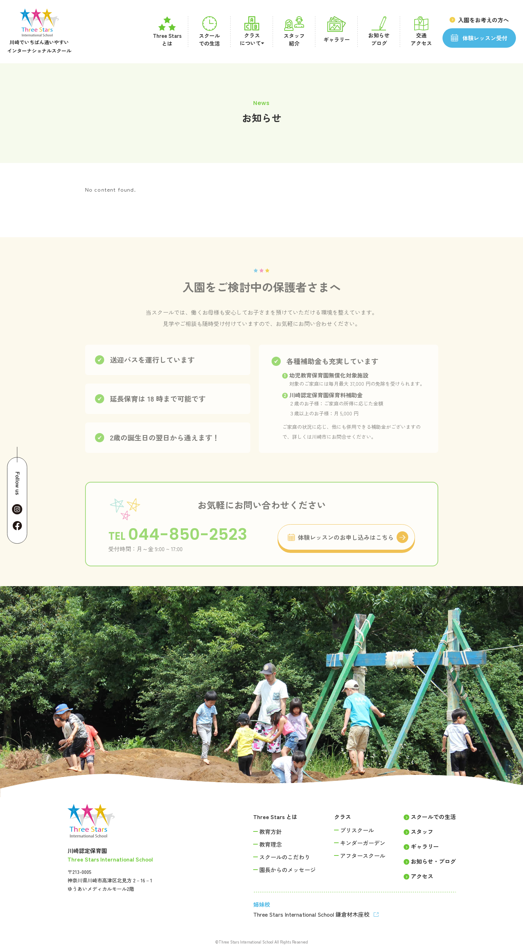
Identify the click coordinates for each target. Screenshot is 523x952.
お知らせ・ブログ (433, 861)
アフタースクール (362, 855)
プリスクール (357, 830)
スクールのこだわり (284, 857)
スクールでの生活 (433, 816)
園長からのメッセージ (287, 869)
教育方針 (270, 831)
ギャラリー (425, 846)
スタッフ (422, 831)
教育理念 (270, 844)
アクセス (422, 876)
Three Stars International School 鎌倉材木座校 (312, 914)
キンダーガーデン (362, 843)
